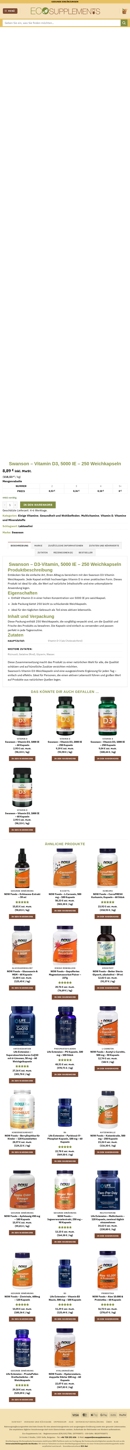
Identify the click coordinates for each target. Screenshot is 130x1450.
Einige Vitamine (28, 515)
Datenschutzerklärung (90, 1421)
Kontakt (17, 1421)
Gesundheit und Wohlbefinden (60, 515)
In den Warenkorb (38, 504)
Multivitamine (90, 515)
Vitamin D (107, 515)
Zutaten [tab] (43, 552)
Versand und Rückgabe (37, 1421)
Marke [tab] (38, 545)
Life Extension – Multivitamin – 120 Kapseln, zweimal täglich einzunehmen (108, 1219)
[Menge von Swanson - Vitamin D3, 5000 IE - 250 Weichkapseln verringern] (5, 505)
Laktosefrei (25, 526)
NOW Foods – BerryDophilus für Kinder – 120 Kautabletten (22, 1137)
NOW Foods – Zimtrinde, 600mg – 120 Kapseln (22, 1298)
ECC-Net (84, 1446)
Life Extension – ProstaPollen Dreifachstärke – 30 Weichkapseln (22, 1377)
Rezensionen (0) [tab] (63, 552)
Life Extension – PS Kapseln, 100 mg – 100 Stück (65, 1053)
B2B (116, 1421)
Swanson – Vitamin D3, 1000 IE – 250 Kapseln (108, 743)
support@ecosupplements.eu (98, 1437)
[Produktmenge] (10, 505)
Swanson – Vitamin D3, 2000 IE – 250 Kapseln (65, 743)
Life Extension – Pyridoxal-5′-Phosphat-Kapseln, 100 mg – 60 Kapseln (64, 1138)
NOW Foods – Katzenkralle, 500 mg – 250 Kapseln (107, 1137)
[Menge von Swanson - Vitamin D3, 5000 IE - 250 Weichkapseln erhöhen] (15, 505)
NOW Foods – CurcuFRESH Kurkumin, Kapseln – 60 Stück (107, 896)
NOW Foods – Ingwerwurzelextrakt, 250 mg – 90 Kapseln (64, 1219)
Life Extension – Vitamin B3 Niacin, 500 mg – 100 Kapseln (65, 1298)
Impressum (60, 1421)
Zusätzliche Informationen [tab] (65, 545)
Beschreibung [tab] (19, 545)
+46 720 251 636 (68, 1437)
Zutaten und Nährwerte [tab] (104, 545)
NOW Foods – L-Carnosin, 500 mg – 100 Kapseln (65, 896)
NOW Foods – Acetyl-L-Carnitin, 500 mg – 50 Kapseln (107, 1053)
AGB (71, 1421)
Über (109, 1421)
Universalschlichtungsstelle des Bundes (22, 1444)
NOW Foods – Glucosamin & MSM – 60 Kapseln (22, 973)
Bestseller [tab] (86, 552)
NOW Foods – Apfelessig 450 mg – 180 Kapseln (22, 1218)
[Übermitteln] (124, 22)
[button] (10, 11)
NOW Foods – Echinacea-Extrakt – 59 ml (22, 896)
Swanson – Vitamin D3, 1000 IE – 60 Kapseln (22, 743)
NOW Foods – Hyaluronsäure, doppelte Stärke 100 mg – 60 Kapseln (65, 1377)
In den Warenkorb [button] (22, 758)
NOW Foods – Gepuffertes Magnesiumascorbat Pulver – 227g (65, 974)
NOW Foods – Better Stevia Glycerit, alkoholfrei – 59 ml (108, 973)
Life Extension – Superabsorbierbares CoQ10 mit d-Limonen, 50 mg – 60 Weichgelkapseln (22, 1056)
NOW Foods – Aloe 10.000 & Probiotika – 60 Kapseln (107, 1298)
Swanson (18, 532)
